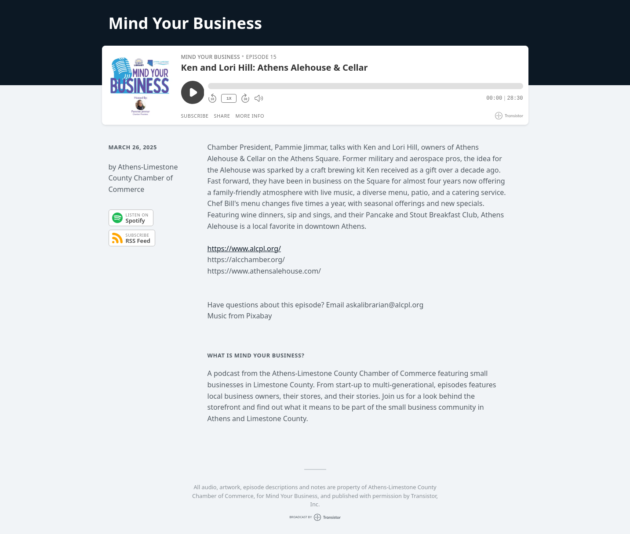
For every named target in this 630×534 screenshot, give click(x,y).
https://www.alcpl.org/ (244, 248)
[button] (365, 86)
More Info (249, 115)
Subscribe (195, 115)
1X (229, 98)
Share (222, 115)
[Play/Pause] (141, 85)
